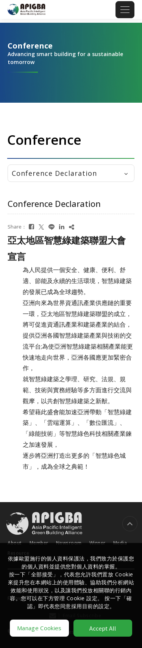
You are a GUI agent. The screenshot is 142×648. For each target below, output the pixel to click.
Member (39, 539)
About (15, 539)
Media (120, 539)
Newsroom (69, 539)
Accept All (102, 628)
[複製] (71, 227)
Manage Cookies (39, 628)
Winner (97, 539)
